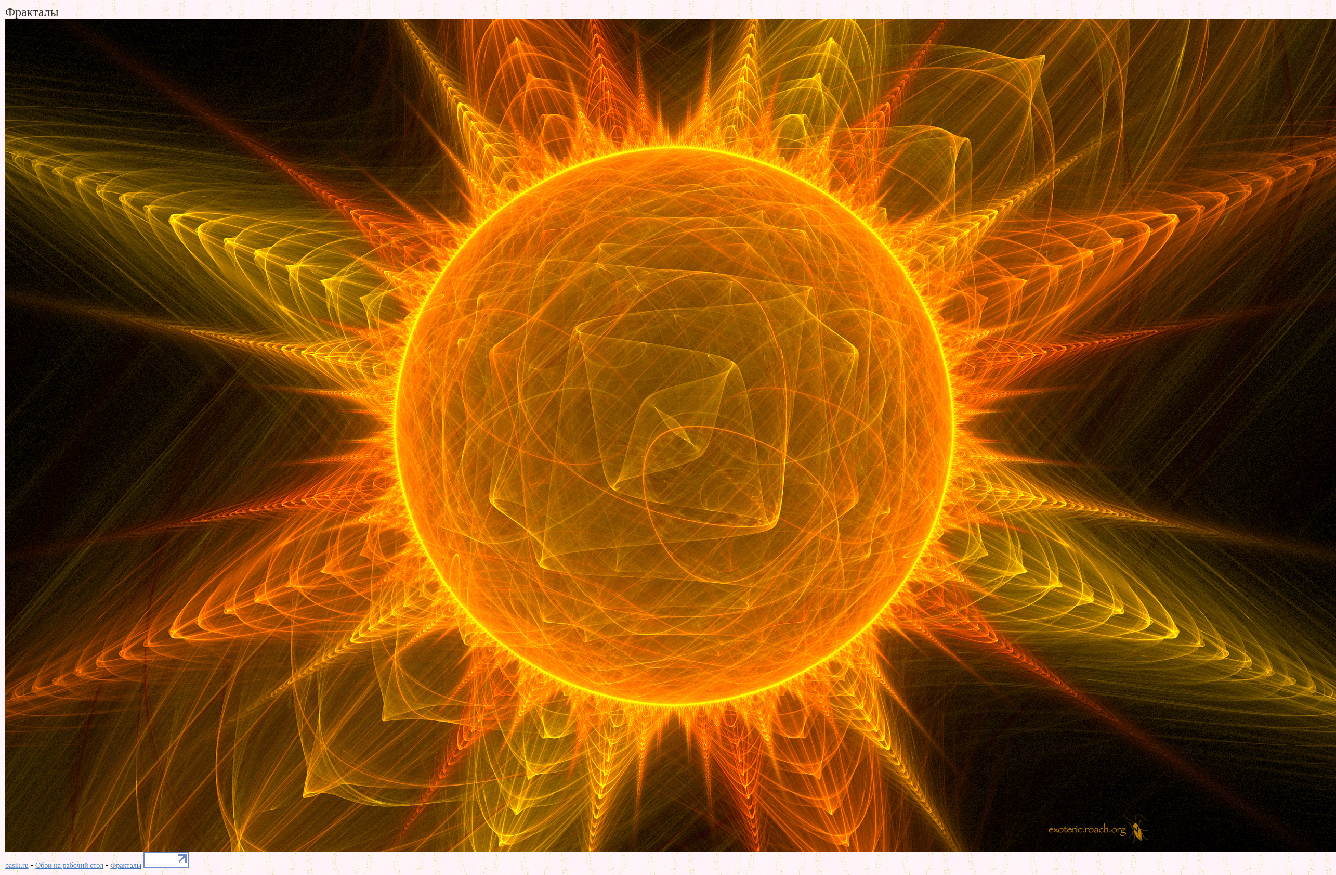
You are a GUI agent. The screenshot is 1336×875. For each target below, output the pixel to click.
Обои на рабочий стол (69, 865)
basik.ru (17, 865)
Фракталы (125, 865)
